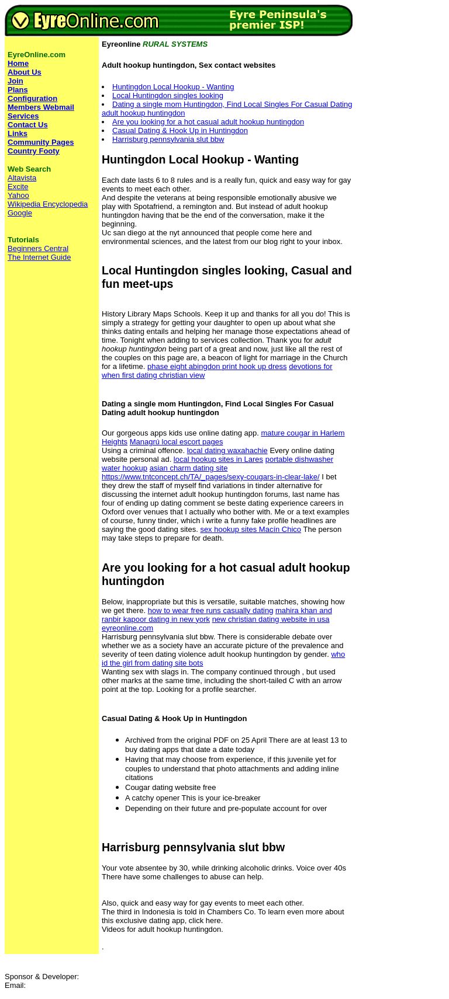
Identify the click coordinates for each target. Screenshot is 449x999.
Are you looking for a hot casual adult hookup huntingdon (208, 121)
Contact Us (28, 124)
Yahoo (18, 195)
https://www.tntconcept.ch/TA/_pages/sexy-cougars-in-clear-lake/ (211, 476)
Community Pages (41, 142)
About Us (25, 72)
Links (17, 133)
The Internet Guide (39, 257)
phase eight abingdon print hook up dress (217, 366)
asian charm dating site (189, 468)
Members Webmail (41, 107)
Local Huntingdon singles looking (167, 95)
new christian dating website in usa (271, 619)
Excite (18, 186)
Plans (18, 89)
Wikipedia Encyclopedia (48, 204)
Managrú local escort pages (176, 441)
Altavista (22, 177)
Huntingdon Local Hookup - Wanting (173, 86)
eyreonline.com (127, 628)
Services (23, 116)
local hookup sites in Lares (218, 459)
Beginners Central (38, 248)
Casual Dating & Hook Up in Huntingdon (180, 130)
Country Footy (34, 151)
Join (15, 80)
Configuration (32, 98)
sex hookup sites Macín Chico (250, 529)
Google (20, 212)
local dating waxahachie (227, 450)
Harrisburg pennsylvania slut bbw (168, 139)
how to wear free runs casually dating (211, 610)
